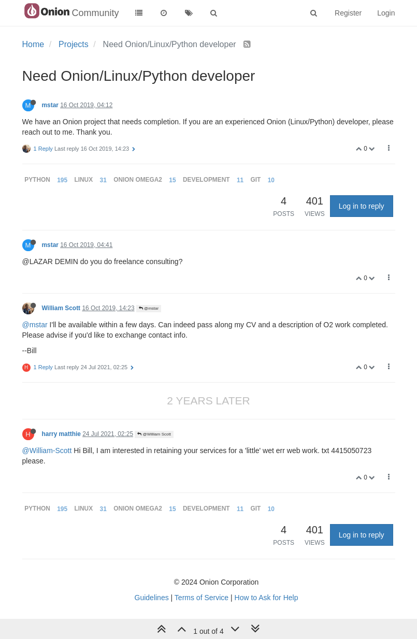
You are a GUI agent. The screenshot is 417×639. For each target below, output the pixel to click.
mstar (50, 105)
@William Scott (154, 434)
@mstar (149, 308)
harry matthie (61, 434)
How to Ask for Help (266, 597)
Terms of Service (201, 597)
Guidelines (152, 597)
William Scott (61, 308)
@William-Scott (47, 450)
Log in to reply (361, 206)
